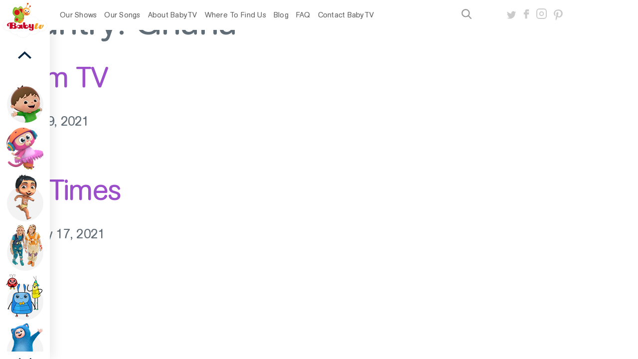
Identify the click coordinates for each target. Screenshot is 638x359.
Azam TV (54, 77)
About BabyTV (172, 14)
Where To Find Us (235, 14)
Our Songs (122, 14)
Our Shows (78, 14)
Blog (281, 14)
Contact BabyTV (346, 14)
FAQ (303, 14)
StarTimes (60, 190)
